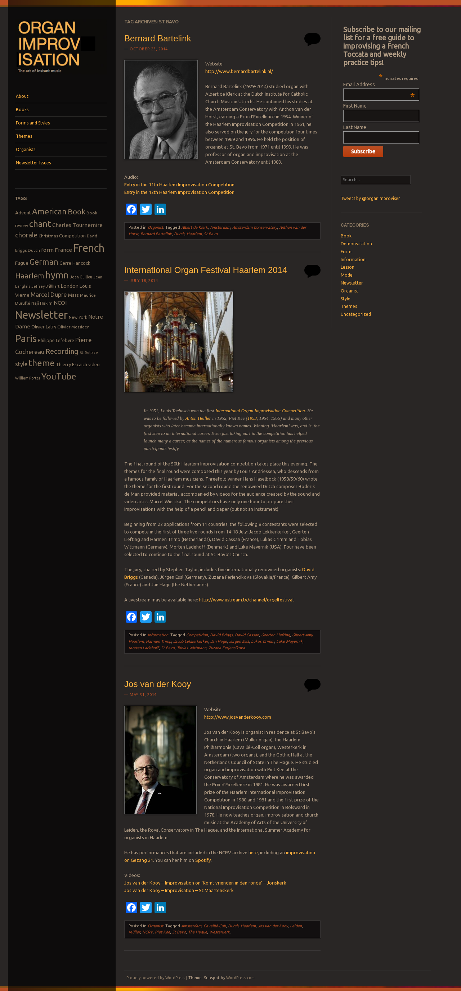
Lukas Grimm (262, 641)
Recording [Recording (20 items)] (62, 351)
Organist (155, 227)
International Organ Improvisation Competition (260, 410)
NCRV (147, 932)
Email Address (379, 84)
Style (345, 298)
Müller (134, 932)
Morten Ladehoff (144, 648)
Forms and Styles (33, 123)
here (253, 852)
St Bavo (211, 234)
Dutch (179, 234)
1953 (252, 418)
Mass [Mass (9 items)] (73, 294)
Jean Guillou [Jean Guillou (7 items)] (81, 277)
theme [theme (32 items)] (41, 363)
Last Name (354, 127)
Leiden (296, 926)
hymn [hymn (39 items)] (57, 275)
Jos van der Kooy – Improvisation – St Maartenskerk (179, 890)
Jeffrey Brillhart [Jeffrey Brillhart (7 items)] (45, 286)
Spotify (203, 860)
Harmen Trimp (158, 641)
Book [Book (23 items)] (76, 211)
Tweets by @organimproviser (370, 198)
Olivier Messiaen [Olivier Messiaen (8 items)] (73, 326)
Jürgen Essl (239, 641)
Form (346, 251)
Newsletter (352, 283)
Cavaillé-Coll (214, 926)
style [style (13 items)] (21, 364)
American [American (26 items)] (49, 211)
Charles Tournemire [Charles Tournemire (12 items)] (77, 225)
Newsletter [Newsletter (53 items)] (41, 315)
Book (346, 235)
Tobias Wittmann (191, 648)
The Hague (197, 932)
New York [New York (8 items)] (78, 317)
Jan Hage (218, 641)
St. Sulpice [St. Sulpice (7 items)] (89, 352)
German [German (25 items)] (44, 262)
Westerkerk (219, 932)
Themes (24, 136)
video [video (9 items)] (94, 364)
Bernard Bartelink (157, 38)
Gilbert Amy (302, 635)
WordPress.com (240, 978)
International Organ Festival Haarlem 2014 (205, 270)
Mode (347, 275)
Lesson (347, 267)
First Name (355, 106)
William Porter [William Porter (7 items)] (27, 378)
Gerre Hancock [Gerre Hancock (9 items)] (74, 262)
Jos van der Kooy (157, 684)
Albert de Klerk (194, 227)
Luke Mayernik (289, 641)
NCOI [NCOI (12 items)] (60, 303)
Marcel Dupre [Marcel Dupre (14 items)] (49, 294)
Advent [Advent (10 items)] (23, 212)
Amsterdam (220, 227)
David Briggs (221, 635)
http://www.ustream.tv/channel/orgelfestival (246, 599)
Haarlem (194, 234)
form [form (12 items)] (47, 250)
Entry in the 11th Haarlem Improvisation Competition (179, 184)
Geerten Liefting (275, 635)
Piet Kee (162, 932)
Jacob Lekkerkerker (190, 641)
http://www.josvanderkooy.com (237, 716)
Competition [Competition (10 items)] (72, 235)
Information (158, 635)
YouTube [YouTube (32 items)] (58, 376)
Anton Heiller (198, 418)
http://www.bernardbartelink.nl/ (239, 71)
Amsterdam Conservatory (254, 227)
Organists (25, 149)
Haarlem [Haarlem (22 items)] (29, 276)
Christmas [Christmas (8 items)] (48, 235)
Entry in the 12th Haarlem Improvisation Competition (179, 192)
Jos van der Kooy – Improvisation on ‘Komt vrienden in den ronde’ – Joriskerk (205, 882)
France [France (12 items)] (63, 250)
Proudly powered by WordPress (155, 978)
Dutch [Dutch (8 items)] (34, 250)
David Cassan (247, 635)
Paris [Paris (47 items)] (26, 338)
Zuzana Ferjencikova (227, 648)
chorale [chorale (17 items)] (26, 235)
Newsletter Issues (33, 162)
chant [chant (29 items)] (40, 223)
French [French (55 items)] (88, 248)
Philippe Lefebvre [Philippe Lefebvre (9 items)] (56, 340)
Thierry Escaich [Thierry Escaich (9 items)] (71, 364)
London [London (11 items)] (70, 286)
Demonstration (356, 243)
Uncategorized (356, 314)
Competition (197, 635)
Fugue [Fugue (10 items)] (21, 263)
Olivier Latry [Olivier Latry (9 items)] (43, 326)
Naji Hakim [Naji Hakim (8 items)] (42, 303)
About (22, 96)
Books (22, 109)
